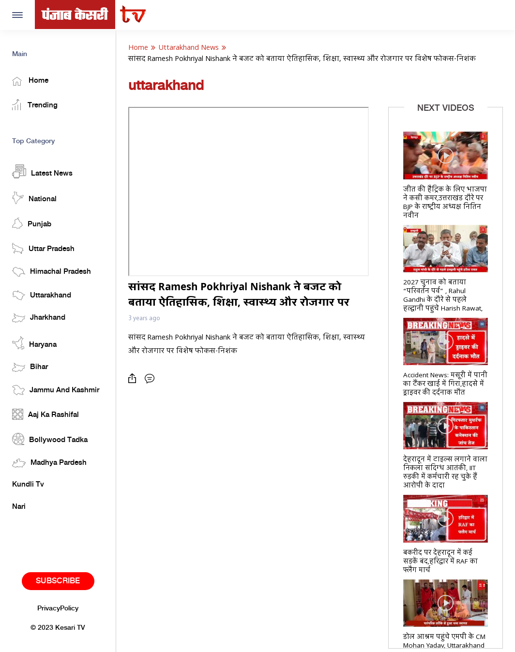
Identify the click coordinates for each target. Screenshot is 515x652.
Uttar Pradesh (43, 248)
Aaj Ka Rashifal (45, 414)
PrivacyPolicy (57, 608)
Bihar (30, 367)
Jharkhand (38, 318)
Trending (35, 104)
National (34, 198)
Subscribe (58, 581)
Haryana (34, 343)
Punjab (31, 223)
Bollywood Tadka (50, 439)
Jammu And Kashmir (55, 390)
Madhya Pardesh (49, 463)
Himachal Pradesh (51, 272)
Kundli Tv (28, 485)
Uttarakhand (41, 295)
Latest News (42, 171)
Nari (19, 507)
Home (30, 81)
